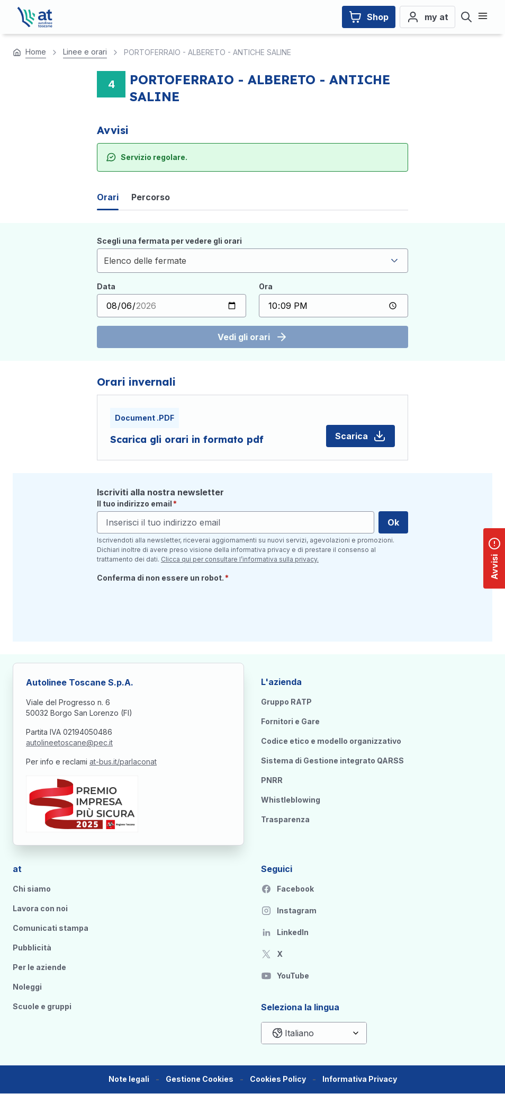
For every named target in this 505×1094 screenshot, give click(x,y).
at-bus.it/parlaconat (123, 761)
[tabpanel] (252, 292)
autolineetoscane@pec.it (69, 742)
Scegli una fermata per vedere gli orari (169, 240)
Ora (266, 286)
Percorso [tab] (150, 197)
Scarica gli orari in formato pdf (187, 439)
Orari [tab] (108, 197)
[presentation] (177, 608)
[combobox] (252, 260)
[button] (199, 1079)
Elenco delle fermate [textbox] (145, 260)
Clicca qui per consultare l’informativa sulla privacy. (240, 559)
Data (106, 286)
